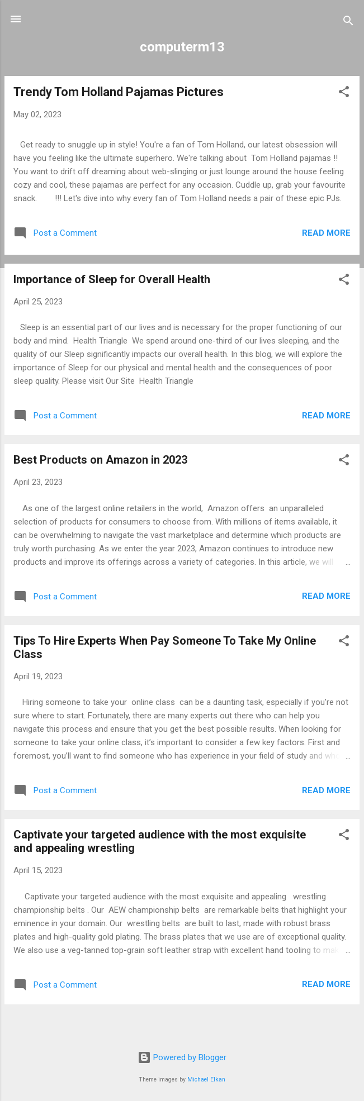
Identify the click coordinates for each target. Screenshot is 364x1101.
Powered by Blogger (182, 1057)
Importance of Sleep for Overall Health (111, 279)
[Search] (348, 23)
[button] (344, 93)
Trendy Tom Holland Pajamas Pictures (118, 92)
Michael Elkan (206, 1079)
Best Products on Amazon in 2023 (100, 459)
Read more (326, 233)
